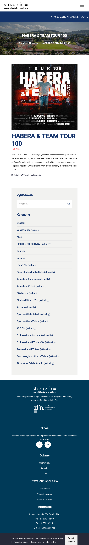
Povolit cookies (71, 540)
